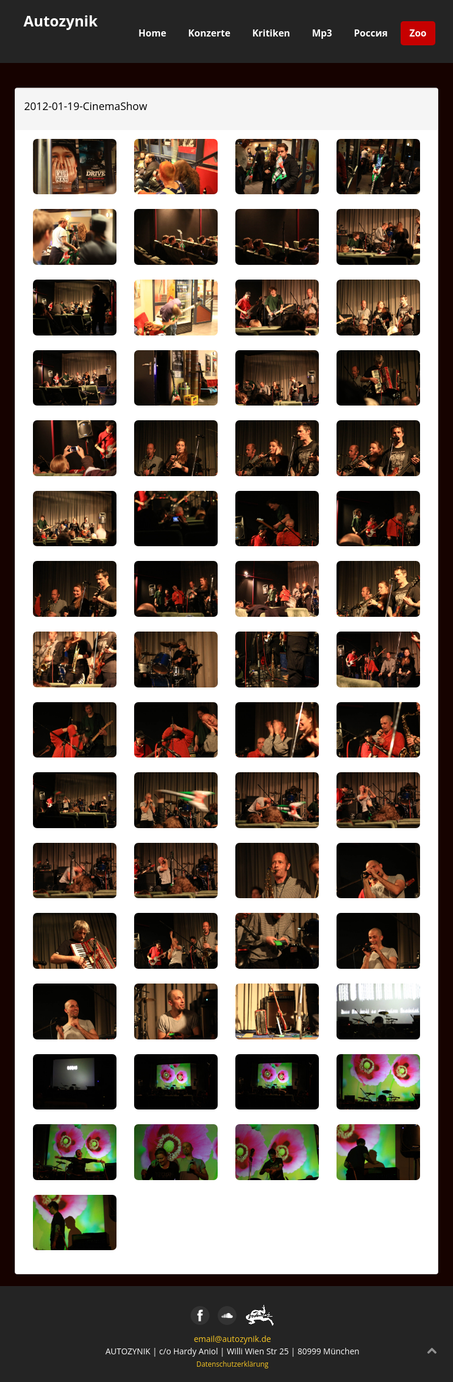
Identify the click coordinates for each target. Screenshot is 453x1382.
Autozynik (61, 21)
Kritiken (271, 32)
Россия (371, 32)
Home (152, 32)
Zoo (418, 32)
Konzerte (209, 32)
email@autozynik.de (232, 1338)
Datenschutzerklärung (232, 1363)
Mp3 (322, 32)
